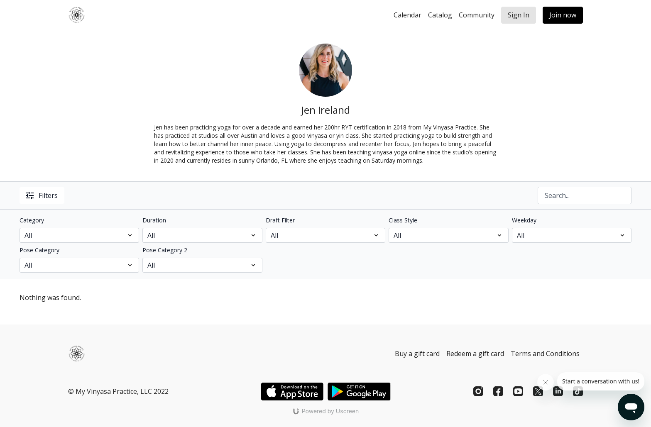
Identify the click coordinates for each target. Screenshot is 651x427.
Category (32, 220)
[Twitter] (538, 391)
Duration (154, 220)
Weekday (524, 220)
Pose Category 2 (164, 250)
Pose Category (39, 250)
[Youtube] (518, 391)
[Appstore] (292, 391)
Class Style (403, 220)
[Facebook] (498, 391)
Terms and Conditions (545, 353)
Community (476, 15)
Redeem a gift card (475, 353)
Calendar (407, 15)
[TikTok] (578, 391)
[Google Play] (359, 391)
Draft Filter (280, 220)
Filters (42, 195)
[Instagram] (478, 391)
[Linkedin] (558, 391)
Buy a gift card (417, 353)
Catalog (440, 15)
